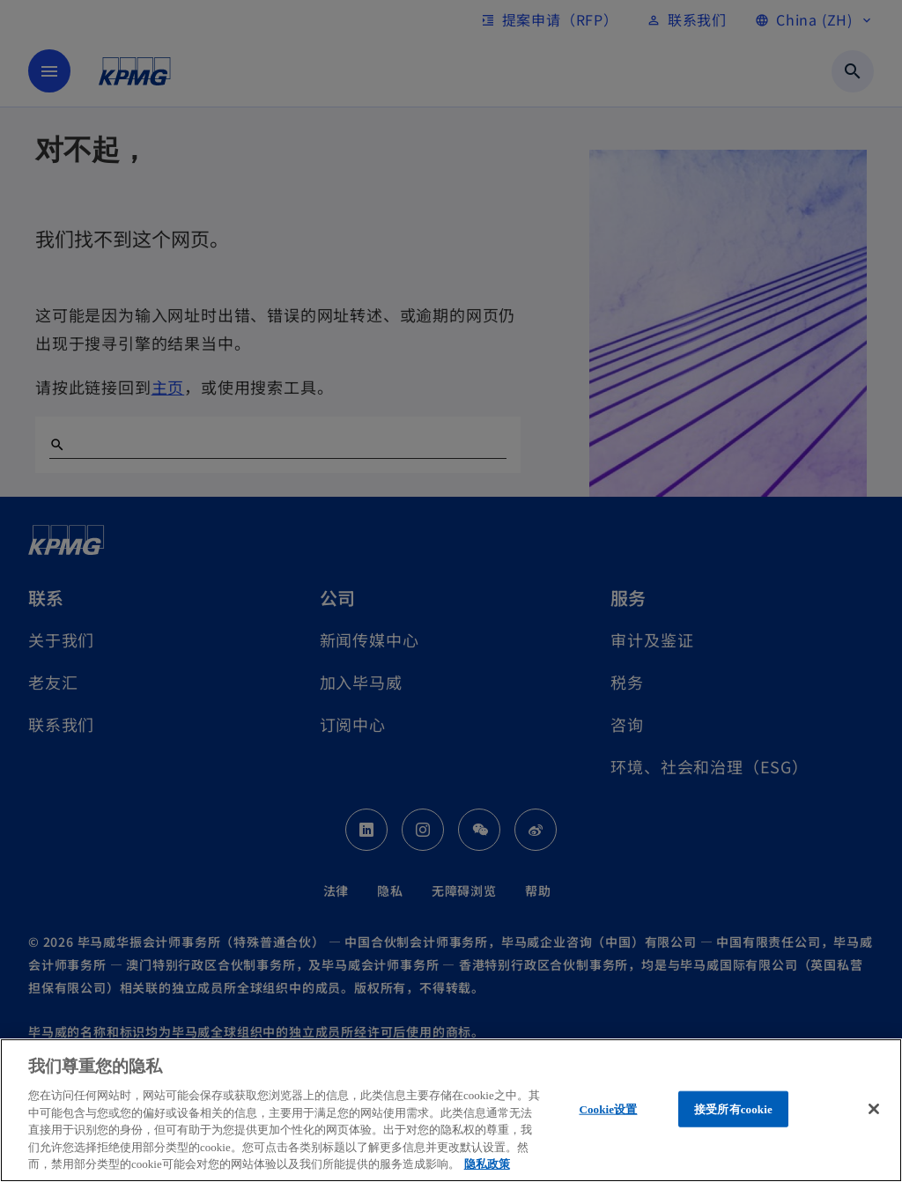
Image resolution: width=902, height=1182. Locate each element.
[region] (451, 1110)
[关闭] (873, 1109)
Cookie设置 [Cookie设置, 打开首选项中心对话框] (608, 1108)
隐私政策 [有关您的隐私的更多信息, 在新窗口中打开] (487, 1164)
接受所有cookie (733, 1108)
